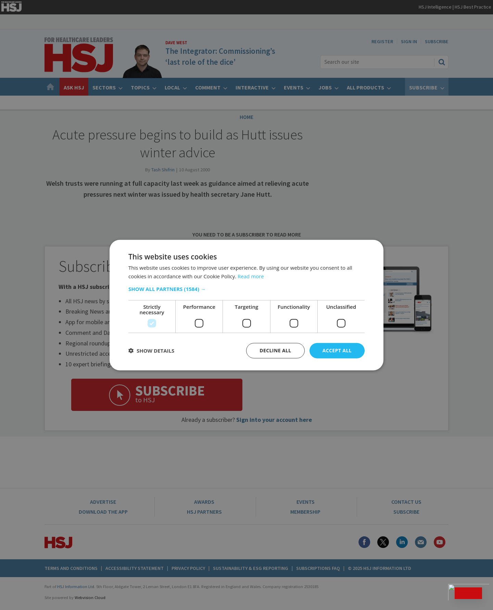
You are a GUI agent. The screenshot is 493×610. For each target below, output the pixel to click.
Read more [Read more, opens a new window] (251, 276)
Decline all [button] (275, 350)
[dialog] (246, 305)
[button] (246, 289)
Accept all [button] (337, 350)
